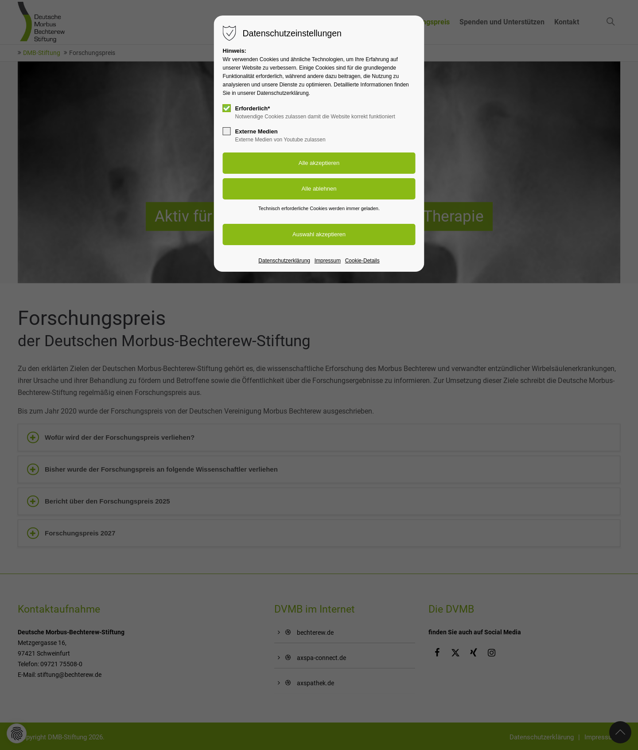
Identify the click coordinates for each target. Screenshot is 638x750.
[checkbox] (227, 108)
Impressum (328, 261)
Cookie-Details (362, 261)
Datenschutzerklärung (284, 261)
